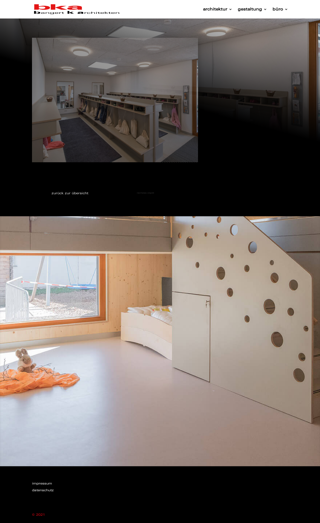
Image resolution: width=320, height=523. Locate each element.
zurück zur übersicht (70, 193)
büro (277, 10)
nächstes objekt (143, 193)
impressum (42, 483)
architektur (215, 10)
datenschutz (43, 490)
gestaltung (250, 10)
